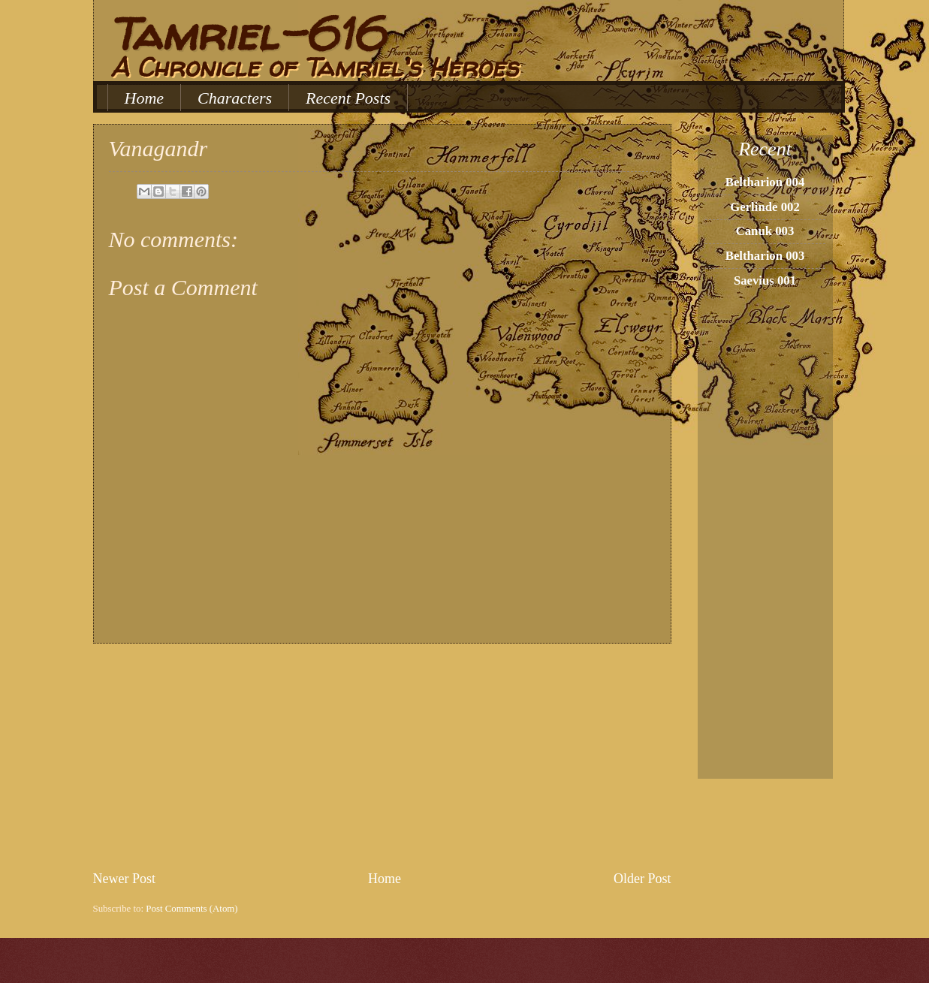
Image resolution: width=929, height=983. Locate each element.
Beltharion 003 (765, 256)
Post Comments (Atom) (191, 908)
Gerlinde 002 (765, 207)
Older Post (642, 878)
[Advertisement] (382, 756)
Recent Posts (348, 98)
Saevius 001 (765, 280)
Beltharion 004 (765, 182)
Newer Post (124, 878)
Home (144, 98)
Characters (235, 98)
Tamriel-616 (246, 34)
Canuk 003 (765, 231)
